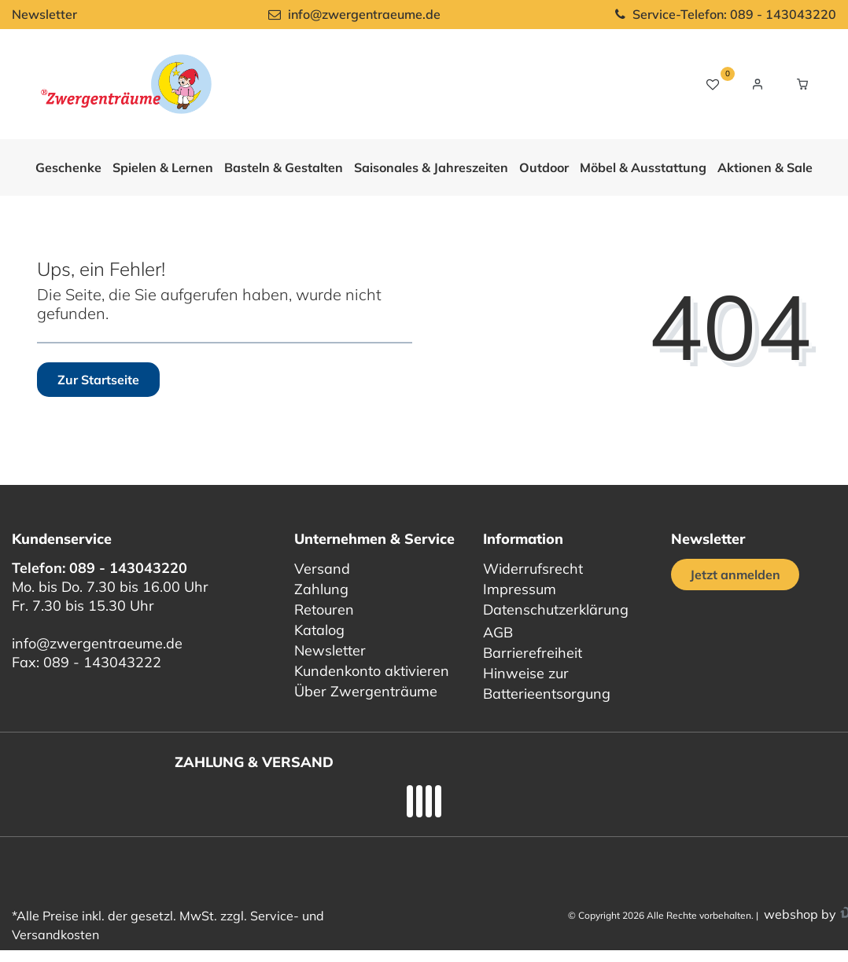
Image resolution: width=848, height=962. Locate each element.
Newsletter (44, 14)
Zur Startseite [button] (98, 379)
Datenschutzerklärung (556, 609)
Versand (322, 569)
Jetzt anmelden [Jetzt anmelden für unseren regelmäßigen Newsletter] (735, 574)
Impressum (519, 589)
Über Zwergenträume (365, 691)
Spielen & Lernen (162, 167)
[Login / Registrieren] (757, 84)
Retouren (324, 609)
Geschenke (68, 167)
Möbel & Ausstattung (643, 167)
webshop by (798, 914)
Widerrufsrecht (533, 569)
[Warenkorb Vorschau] (802, 84)
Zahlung (321, 589)
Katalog (319, 630)
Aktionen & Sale (765, 167)
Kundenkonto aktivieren (371, 671)
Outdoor (544, 167)
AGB (498, 632)
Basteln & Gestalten (283, 167)
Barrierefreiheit (532, 653)
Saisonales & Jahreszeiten (431, 167)
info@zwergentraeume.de (97, 643)
